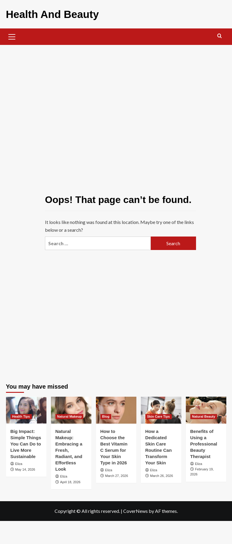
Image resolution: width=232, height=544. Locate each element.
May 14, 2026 (25, 468)
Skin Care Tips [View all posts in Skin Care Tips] (158, 415)
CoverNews (135, 509)
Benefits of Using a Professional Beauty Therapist (203, 442)
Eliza (18, 462)
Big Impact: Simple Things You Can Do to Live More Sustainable (25, 442)
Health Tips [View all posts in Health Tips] (21, 415)
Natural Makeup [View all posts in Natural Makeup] (69, 415)
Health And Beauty (46, 13)
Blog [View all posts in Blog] (105, 415)
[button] (12, 34)
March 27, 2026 (116, 474)
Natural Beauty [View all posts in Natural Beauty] (204, 415)
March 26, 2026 (161, 474)
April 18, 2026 (70, 480)
